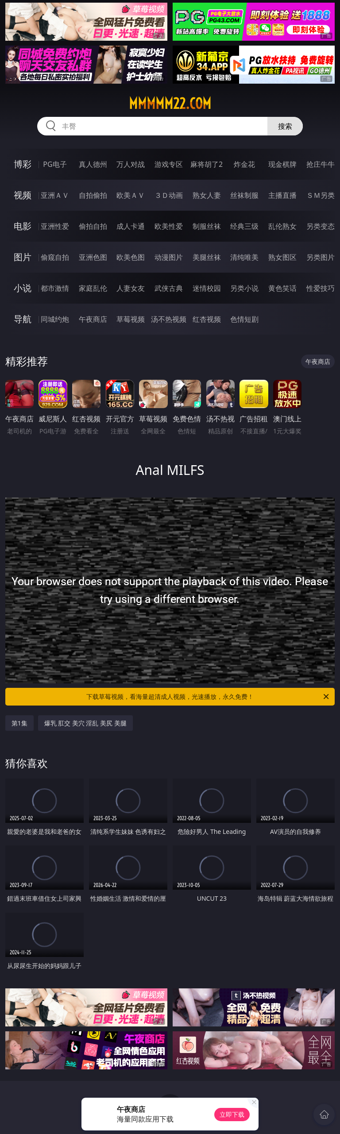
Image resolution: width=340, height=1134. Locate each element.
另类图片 (320, 257)
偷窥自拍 (55, 257)
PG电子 (54, 164)
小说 (22, 288)
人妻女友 (130, 288)
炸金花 (244, 164)
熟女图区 (282, 257)
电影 (22, 226)
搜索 (285, 126)
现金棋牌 (282, 164)
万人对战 (130, 164)
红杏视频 (207, 319)
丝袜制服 (244, 195)
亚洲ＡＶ (55, 195)
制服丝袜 (207, 226)
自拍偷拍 (93, 195)
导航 (22, 319)
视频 (22, 195)
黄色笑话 (282, 288)
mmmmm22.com (170, 103)
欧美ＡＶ (130, 195)
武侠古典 (169, 288)
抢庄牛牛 (320, 164)
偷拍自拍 (93, 226)
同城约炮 (55, 319)
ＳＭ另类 (320, 195)
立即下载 (232, 1114)
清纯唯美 (244, 257)
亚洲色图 (93, 257)
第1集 (19, 723)
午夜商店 (93, 319)
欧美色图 (130, 257)
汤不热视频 (168, 319)
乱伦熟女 (282, 226)
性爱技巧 (320, 288)
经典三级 (244, 226)
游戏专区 (169, 164)
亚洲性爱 (55, 226)
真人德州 (93, 164)
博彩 (22, 164)
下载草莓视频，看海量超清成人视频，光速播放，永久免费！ (208, 696)
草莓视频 (130, 319)
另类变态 (320, 226)
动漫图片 (169, 257)
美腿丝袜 (207, 257)
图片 (22, 257)
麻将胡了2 (206, 164)
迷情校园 (207, 288)
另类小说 (244, 288)
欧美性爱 (169, 226)
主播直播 (282, 195)
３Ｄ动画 (169, 195)
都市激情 (55, 288)
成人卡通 (130, 226)
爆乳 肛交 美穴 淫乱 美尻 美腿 (85, 723)
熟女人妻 (207, 195)
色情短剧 (244, 319)
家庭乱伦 (93, 288)
